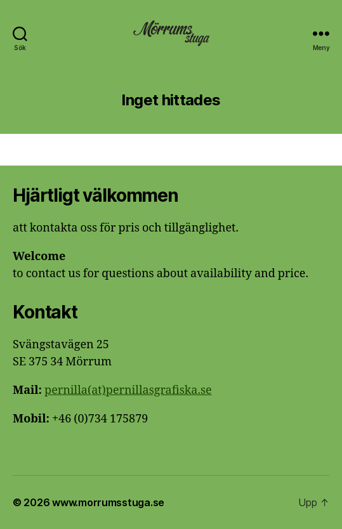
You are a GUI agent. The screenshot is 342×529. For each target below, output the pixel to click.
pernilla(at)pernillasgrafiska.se (128, 390)
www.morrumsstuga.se (108, 502)
